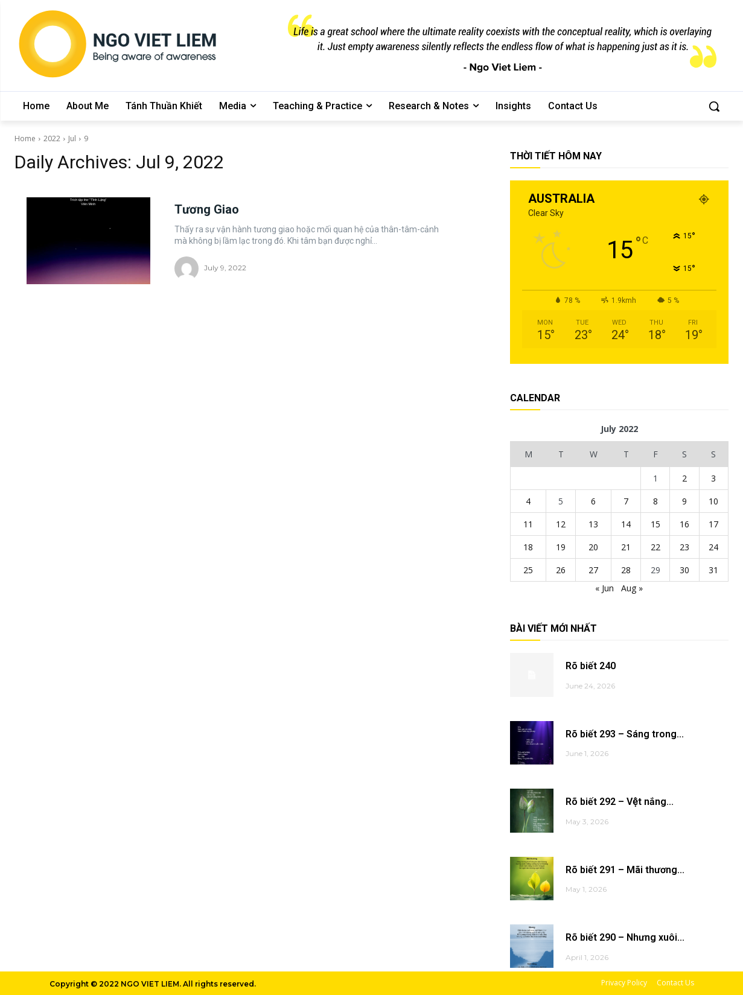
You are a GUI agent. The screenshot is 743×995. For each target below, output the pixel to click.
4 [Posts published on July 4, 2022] (528, 501)
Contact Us (675, 983)
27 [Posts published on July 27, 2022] (593, 570)
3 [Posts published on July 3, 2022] (713, 478)
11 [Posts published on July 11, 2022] (528, 524)
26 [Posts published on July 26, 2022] (561, 570)
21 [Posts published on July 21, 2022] (626, 547)
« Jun (604, 588)
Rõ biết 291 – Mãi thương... (625, 870)
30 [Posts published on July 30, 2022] (684, 570)
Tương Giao (206, 209)
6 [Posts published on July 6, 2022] (593, 501)
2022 (51, 138)
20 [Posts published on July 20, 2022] (593, 547)
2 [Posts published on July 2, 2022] (684, 478)
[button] (714, 106)
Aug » (632, 588)
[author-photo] (188, 268)
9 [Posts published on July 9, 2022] (684, 501)
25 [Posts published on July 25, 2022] (528, 570)
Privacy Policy (624, 983)
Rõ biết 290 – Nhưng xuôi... (625, 937)
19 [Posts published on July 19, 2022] (561, 547)
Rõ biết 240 (591, 666)
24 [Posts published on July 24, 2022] (713, 547)
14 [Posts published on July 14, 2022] (626, 524)
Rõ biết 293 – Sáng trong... (625, 734)
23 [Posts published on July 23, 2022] (684, 547)
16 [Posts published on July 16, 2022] (684, 524)
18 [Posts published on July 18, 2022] (528, 547)
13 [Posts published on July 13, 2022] (593, 524)
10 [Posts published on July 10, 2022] (713, 501)
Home (25, 138)
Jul (72, 138)
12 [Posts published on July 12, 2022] (561, 524)
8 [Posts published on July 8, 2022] (655, 501)
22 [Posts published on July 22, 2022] (655, 547)
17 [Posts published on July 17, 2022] (713, 524)
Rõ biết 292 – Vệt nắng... (619, 801)
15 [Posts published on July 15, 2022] (655, 524)
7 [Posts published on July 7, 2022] (625, 501)
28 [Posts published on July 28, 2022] (626, 570)
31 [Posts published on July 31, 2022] (713, 570)
